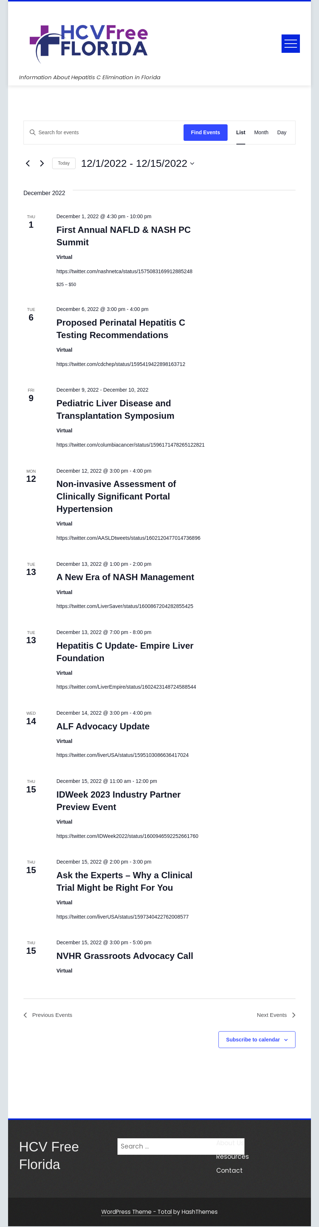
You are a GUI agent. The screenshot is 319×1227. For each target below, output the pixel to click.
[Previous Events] (27, 163)
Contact (229, 1171)
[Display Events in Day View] (281, 132)
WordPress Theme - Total (136, 1212)
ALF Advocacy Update (103, 726)
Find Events (205, 132)
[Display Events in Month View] (261, 132)
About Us (230, 1143)
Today (64, 163)
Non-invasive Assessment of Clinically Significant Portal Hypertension (116, 496)
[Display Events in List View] (241, 132)
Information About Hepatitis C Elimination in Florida (89, 77)
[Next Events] (42, 163)
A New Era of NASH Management (125, 577)
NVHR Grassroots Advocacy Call (125, 956)
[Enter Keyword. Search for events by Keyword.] (104, 132)
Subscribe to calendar (253, 1040)
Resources (232, 1157)
